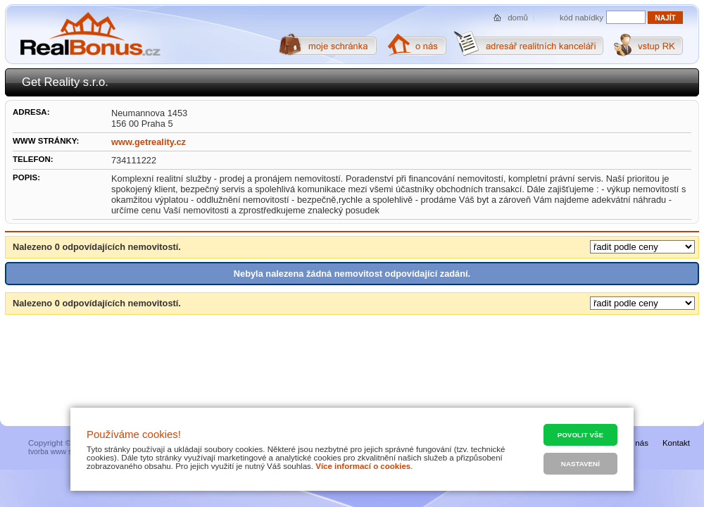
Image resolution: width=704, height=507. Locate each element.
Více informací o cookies (362, 466)
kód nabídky (581, 17)
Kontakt (676, 443)
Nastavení (580, 464)
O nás (637, 443)
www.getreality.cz (148, 142)
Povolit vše (580, 435)
